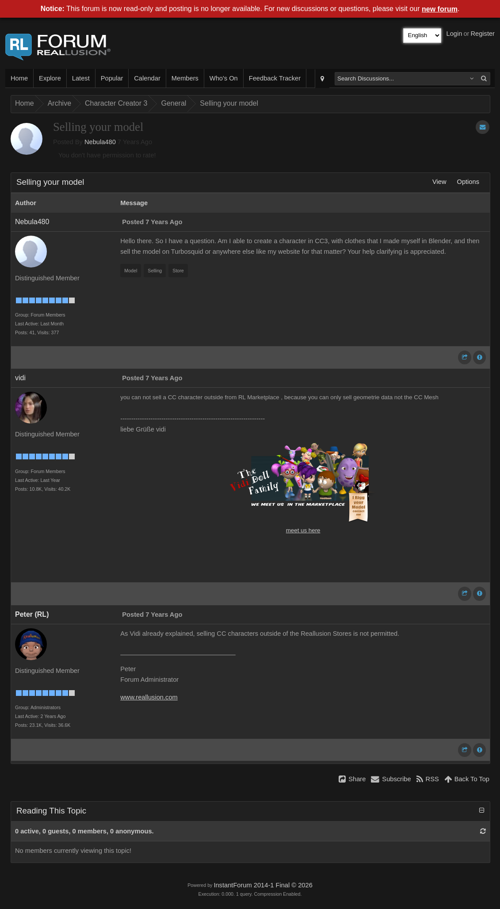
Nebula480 (100, 141)
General (173, 103)
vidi (20, 378)
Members (185, 78)
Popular (112, 78)
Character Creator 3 (116, 103)
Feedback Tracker (275, 78)
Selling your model (229, 103)
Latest (81, 78)
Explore (50, 78)
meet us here (303, 530)
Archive (59, 103)
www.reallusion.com (149, 697)
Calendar (147, 78)
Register (482, 33)
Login (454, 33)
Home (19, 78)
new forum (440, 9)
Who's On (223, 78)
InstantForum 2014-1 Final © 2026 (263, 885)
